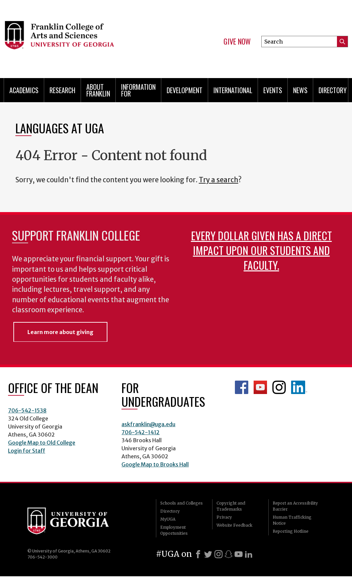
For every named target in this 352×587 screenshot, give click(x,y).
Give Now (237, 42)
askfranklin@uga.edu (148, 424)
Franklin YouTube (260, 387)
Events (272, 90)
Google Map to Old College (41, 442)
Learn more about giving (60, 332)
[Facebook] (198, 554)
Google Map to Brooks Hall (155, 464)
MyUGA (167, 519)
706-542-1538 (27, 410)
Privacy (224, 517)
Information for (138, 90)
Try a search (218, 180)
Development (184, 90)
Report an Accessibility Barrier (295, 506)
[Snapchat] (229, 554)
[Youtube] (239, 554)
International (232, 90)
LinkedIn (299, 387)
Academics (23, 90)
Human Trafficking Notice (292, 520)
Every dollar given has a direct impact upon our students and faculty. (261, 250)
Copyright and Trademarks (230, 506)
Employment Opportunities (174, 530)
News (300, 90)
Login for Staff (26, 450)
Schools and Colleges (181, 503)
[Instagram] (218, 554)
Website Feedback (234, 525)
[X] (208, 554)
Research (62, 90)
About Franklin (98, 90)
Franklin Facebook (241, 387)
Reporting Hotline (291, 531)
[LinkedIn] (249, 554)
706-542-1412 (140, 432)
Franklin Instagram (279, 387)
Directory (333, 90)
